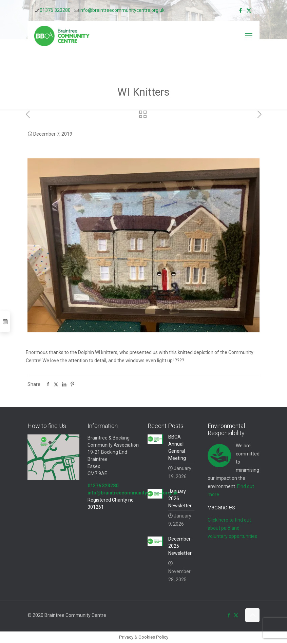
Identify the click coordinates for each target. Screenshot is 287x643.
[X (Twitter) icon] (248, 10)
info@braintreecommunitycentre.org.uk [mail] (122, 10)
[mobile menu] (248, 36)
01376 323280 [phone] (55, 10)
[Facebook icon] (240, 10)
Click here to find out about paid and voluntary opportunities (232, 528)
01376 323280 (103, 485)
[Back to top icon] (252, 615)
